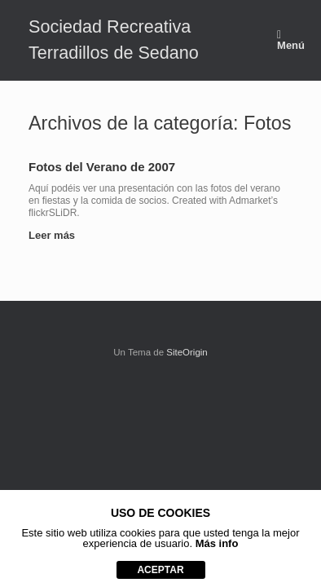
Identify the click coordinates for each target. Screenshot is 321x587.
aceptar (160, 570)
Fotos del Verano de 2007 (102, 167)
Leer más (57, 235)
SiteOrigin (187, 352)
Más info (217, 543)
